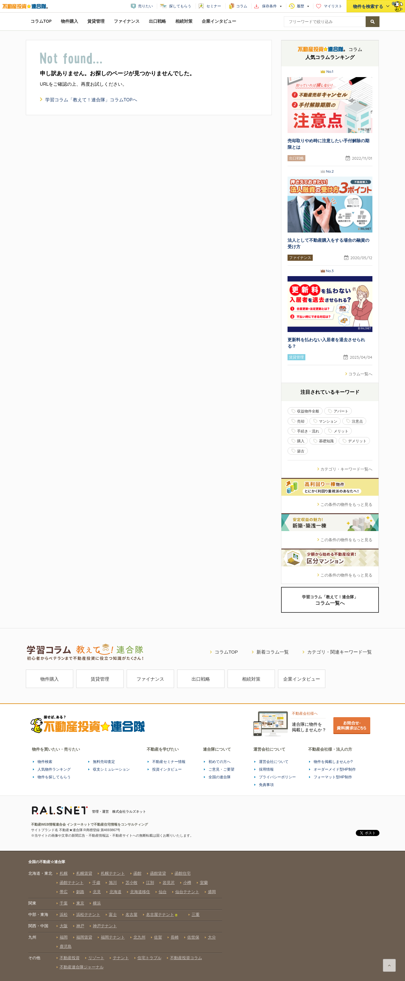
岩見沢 (169, 882)
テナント (121, 958)
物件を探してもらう (54, 777)
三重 (196, 914)
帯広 (64, 891)
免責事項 (266, 785)
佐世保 (193, 937)
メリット (341, 431)
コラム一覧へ (356, 373)
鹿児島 (66, 946)
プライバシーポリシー (277, 777)
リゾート (96, 958)
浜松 (64, 914)
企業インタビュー (219, 21)
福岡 (64, 937)
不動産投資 (70, 958)
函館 (137, 873)
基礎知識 (326, 441)
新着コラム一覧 (268, 652)
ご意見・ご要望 (221, 769)
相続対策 (184, 21)
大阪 (64, 926)
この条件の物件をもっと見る (342, 504)
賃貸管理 (96, 21)
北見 (97, 891)
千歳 (96, 882)
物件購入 (69, 21)
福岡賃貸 (84, 937)
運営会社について (273, 762)
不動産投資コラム (186, 958)
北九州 (139, 937)
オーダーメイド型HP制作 (335, 769)
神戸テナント (105, 926)
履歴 (300, 6)
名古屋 (131, 914)
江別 (150, 882)
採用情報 (266, 769)
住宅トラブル (149, 958)
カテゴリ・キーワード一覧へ (342, 469)
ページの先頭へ (389, 965)
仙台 (163, 891)
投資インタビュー (167, 769)
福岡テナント (113, 937)
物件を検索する (368, 6)
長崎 (175, 937)
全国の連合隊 (219, 777)
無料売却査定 (104, 762)
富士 (113, 914)
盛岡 (212, 891)
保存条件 (269, 6)
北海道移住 (140, 891)
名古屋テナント (160, 914)
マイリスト (333, 6)
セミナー (213, 6)
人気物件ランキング (54, 769)
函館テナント (72, 882)
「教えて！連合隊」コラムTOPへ (91, 100)
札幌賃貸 (84, 873)
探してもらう (180, 6)
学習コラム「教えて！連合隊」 (330, 600)
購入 (300, 441)
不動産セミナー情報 (168, 762)
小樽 (187, 882)
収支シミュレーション (111, 769)
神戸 (80, 926)
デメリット (357, 441)
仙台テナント (187, 891)
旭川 (113, 882)
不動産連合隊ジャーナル (82, 967)
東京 (80, 903)
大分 (212, 937)
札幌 (64, 873)
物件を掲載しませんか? (333, 762)
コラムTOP (41, 21)
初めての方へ (219, 762)
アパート (341, 411)
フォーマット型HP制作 (333, 777)
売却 (300, 421)
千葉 (64, 903)
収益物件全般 (308, 411)
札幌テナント (113, 873)
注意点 (357, 421)
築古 (300, 451)
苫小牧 (131, 882)
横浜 (97, 903)
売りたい (145, 6)
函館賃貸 (158, 873)
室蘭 (204, 882)
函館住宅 (183, 873)
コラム (241, 6)
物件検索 (45, 762)
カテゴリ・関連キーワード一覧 (335, 652)
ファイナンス (127, 21)
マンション (328, 421)
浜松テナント (88, 914)
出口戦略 (157, 21)
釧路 (80, 891)
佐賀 (158, 937)
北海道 (115, 891)
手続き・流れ (308, 431)
